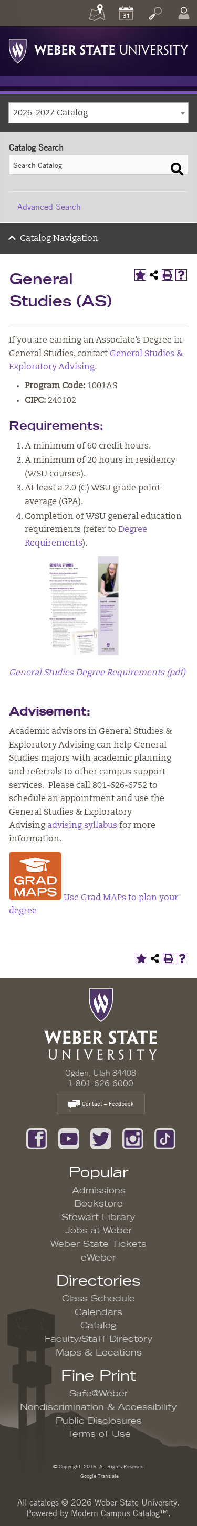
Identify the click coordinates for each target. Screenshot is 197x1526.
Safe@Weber (98, 1394)
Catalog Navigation (59, 238)
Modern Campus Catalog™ (119, 1513)
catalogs (44, 1502)
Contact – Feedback (101, 1104)
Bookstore (98, 1204)
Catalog (98, 1325)
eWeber (98, 1258)
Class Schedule (98, 1299)
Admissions (99, 1191)
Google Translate (99, 1475)
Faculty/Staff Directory (99, 1339)
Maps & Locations (99, 1353)
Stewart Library (98, 1217)
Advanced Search (49, 206)
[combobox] (98, 112)
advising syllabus (82, 825)
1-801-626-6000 (100, 1083)
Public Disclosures (99, 1421)
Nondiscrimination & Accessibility (98, 1407)
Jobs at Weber (98, 1230)
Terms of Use (99, 1434)
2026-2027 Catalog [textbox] (50, 113)
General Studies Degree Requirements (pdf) (97, 673)
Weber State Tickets (98, 1244)
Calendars (98, 1312)
